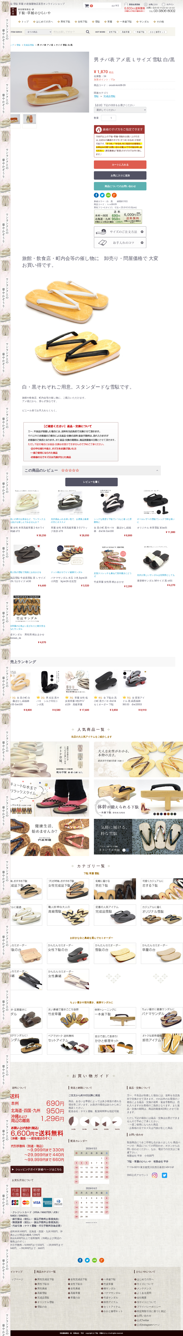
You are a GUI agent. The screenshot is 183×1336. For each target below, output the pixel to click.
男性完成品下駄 (45, 1279)
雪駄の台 (42, 1306)
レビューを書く (91, 482)
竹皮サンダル (111, 1297)
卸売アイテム (111, 1302)
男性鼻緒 (42, 1288)
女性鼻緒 (75, 1288)
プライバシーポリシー (149, 1306)
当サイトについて (146, 1302)
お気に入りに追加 (120, 175)
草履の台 (75, 1297)
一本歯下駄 (126, 21)
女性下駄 (82, 21)
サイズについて (145, 1283)
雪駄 (97, 21)
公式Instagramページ (148, 1324)
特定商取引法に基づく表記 (151, 1311)
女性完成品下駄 (79, 1279)
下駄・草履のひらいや (102, 1333)
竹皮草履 (108, 1283)
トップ (25, 21)
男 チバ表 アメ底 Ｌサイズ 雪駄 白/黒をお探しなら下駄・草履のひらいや (30, 12)
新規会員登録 (132, 4)
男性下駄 (65, 21)
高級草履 (126, 32)
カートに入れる (120, 164)
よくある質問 (144, 1293)
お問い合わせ (144, 1315)
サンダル (144, 21)
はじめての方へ (44, 21)
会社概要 (141, 1297)
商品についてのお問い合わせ (120, 186)
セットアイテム (112, 1306)
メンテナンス (144, 1288)
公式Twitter (143, 1320)
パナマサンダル (112, 1293)
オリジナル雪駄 (45, 1302)
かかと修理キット (157, 32)
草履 (109, 21)
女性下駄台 (77, 1283)
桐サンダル (110, 1288)
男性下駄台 (43, 1283)
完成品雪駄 (28, 45)
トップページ (16, 1279)
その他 (160, 21)
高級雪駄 (42, 1293)
